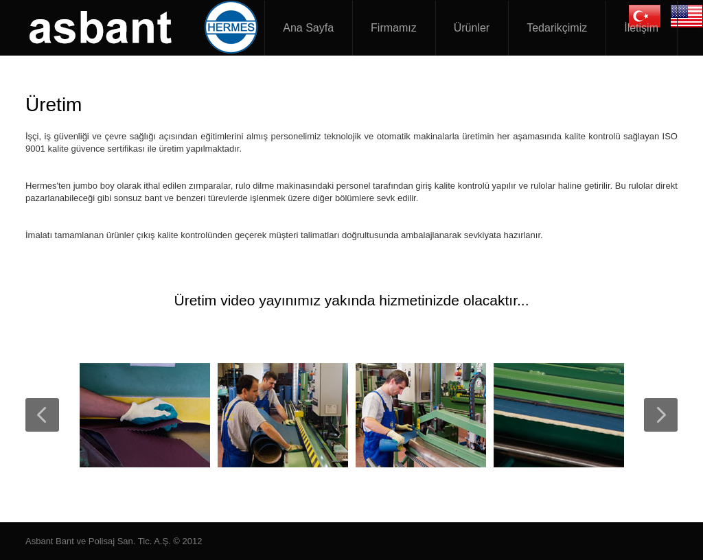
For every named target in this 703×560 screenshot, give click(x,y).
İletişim (641, 28)
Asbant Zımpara (145, 27)
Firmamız (394, 28)
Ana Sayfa (308, 28)
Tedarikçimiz (557, 28)
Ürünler (471, 28)
